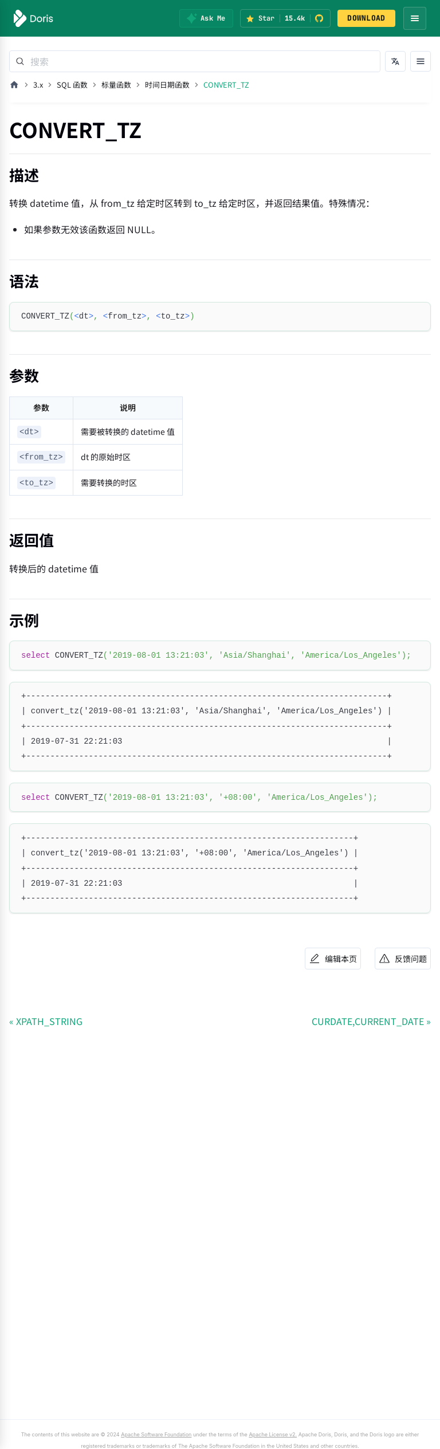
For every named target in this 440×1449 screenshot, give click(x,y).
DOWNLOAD (366, 18)
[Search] (195, 61)
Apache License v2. (237, 1435)
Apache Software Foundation (139, 1435)
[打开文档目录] (420, 61)
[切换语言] (395, 61)
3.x (38, 84)
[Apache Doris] (33, 18)
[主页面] (14, 85)
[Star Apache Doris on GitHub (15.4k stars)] (285, 18)
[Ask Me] (206, 18)
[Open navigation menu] (414, 18)
